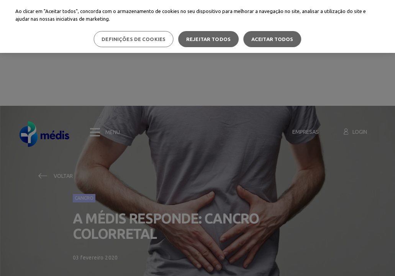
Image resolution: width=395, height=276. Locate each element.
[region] (197, 26)
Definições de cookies (134, 39)
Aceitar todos (272, 39)
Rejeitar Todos (208, 39)
